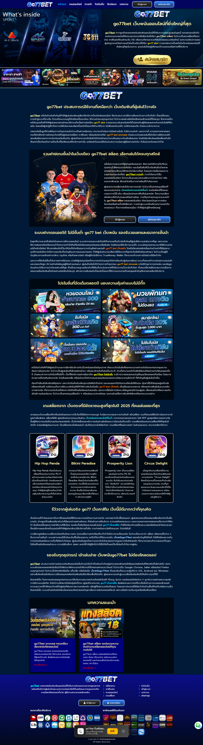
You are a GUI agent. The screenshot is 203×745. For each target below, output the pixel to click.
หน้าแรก (62, 4)
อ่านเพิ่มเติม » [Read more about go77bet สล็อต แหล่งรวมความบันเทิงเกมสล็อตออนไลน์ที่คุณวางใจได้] (89, 668)
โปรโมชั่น (99, 4)
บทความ (124, 4)
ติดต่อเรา (112, 4)
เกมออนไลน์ (75, 4)
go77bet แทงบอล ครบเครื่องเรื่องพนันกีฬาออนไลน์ (51, 645)
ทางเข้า (88, 4)
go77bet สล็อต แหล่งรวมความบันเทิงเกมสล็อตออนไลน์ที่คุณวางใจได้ (101, 647)
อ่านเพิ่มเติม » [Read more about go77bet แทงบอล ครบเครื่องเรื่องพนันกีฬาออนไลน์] (40, 664)
